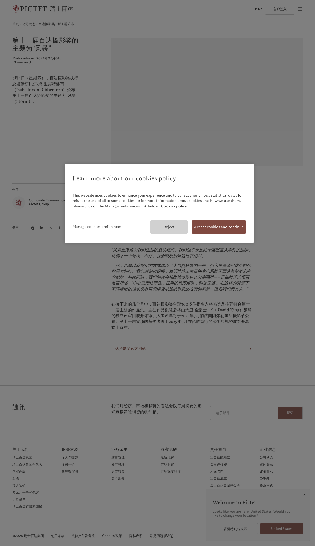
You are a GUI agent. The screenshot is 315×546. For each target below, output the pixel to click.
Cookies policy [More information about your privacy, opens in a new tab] (174, 206)
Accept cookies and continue (219, 226)
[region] (159, 203)
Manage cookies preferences (97, 226)
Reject (169, 226)
